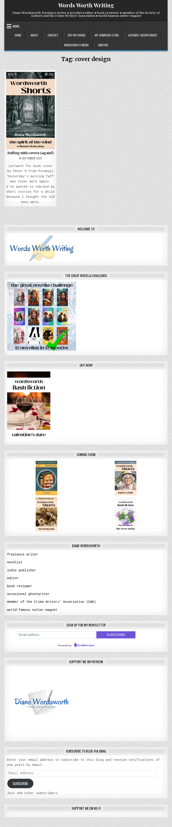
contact (53, 35)
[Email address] (56, 633)
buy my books (77, 35)
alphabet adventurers (142, 35)
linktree (103, 45)
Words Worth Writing (86, 5)
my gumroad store (107, 35)
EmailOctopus (86, 644)
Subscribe (20, 782)
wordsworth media (76, 45)
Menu (16, 26)
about (34, 35)
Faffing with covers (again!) (30, 153)
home (18, 35)
